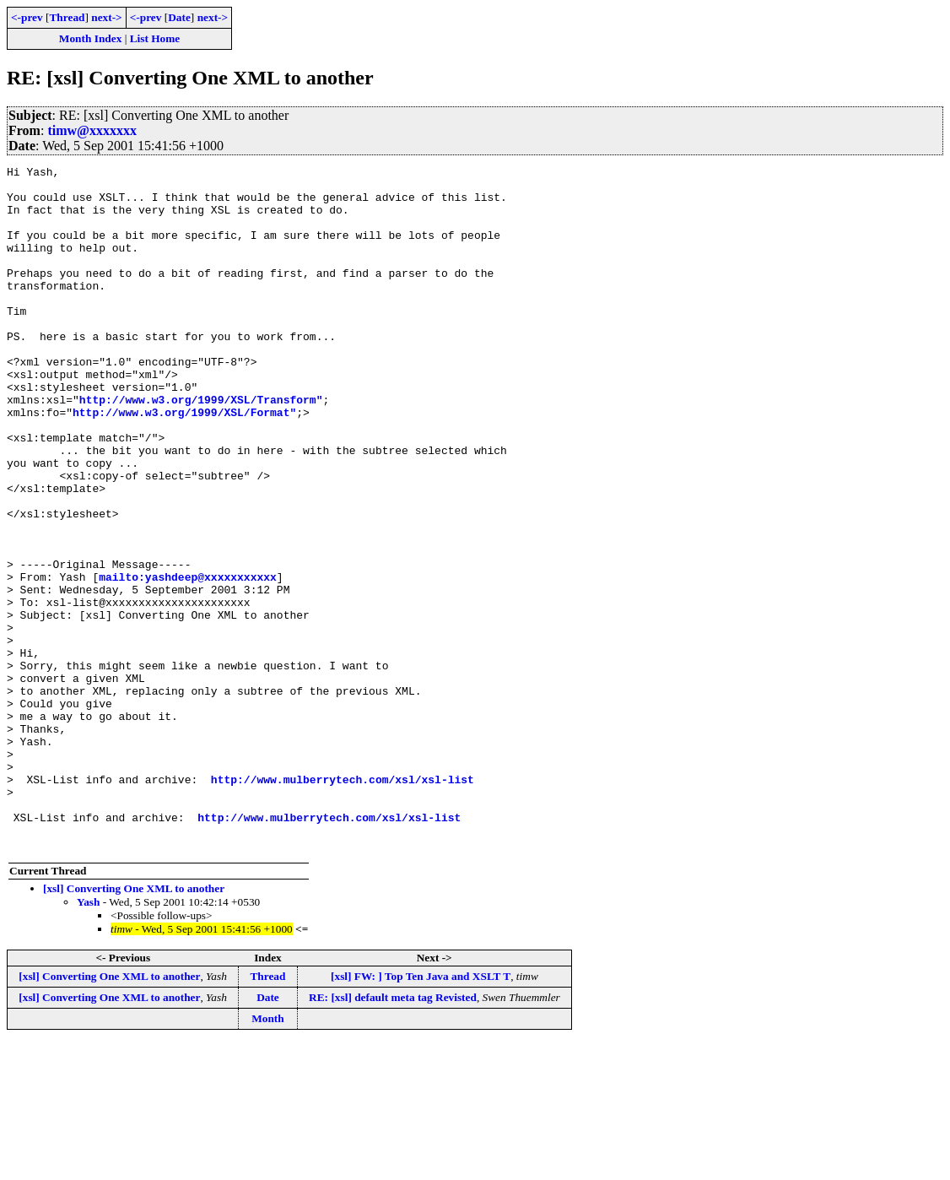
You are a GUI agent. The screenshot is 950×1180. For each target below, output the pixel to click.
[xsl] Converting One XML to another (133, 1025)
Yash (88, 1038)
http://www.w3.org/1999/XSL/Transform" (201, 447)
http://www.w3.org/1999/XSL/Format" (184, 462)
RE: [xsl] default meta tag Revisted (393, 1134)
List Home (155, 38)
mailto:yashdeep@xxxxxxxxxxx (188, 660)
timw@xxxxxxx (92, 130)
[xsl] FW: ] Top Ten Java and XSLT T (420, 1113)
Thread (66, 17)
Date (179, 17)
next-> (106, 17)
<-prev (27, 17)
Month (267, 1155)
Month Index (90, 38)
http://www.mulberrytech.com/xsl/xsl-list (342, 903)
